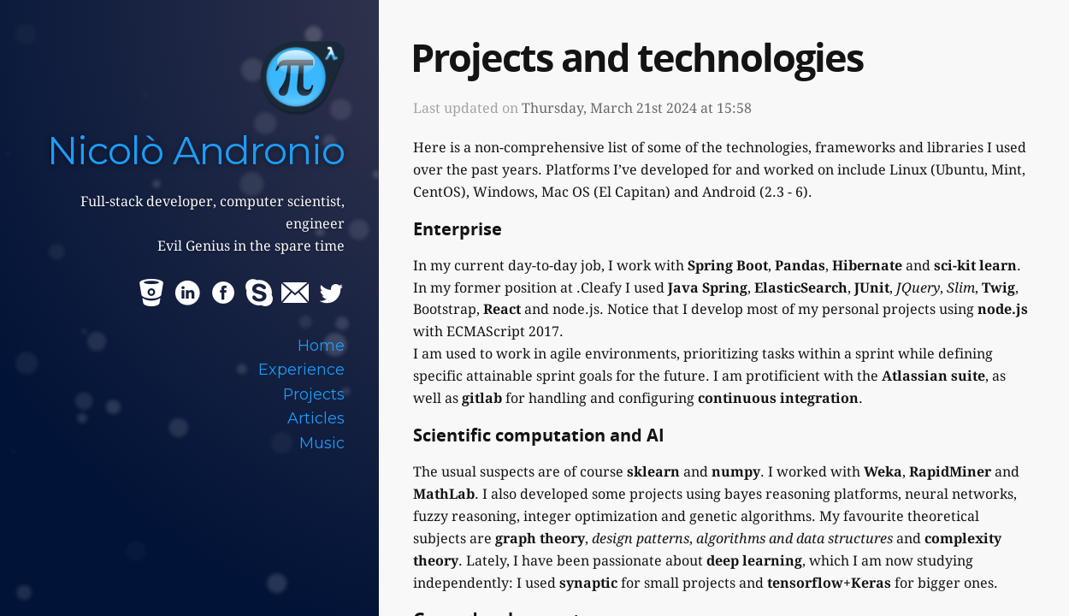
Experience (301, 369)
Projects (314, 394)
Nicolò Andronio (196, 150)
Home (321, 345)
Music (322, 443)
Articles (316, 418)
